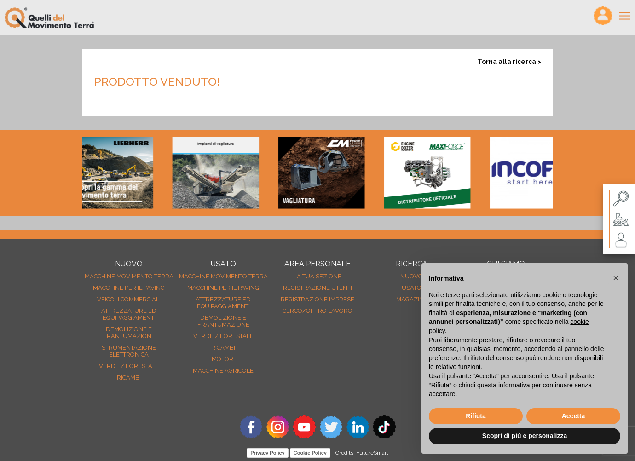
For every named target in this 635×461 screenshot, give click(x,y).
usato (411, 287)
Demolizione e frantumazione (129, 333)
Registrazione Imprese (317, 299)
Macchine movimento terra (129, 276)
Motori (223, 359)
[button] (615, 278)
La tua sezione (317, 276)
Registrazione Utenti (317, 287)
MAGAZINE (411, 299)
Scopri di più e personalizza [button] (524, 435)
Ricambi (129, 377)
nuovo (411, 276)
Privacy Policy (267, 452)
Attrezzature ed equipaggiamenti (128, 314)
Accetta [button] (573, 416)
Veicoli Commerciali (129, 299)
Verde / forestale (129, 366)
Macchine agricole (223, 370)
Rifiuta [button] (476, 416)
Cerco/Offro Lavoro (317, 310)
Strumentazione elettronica (129, 351)
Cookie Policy (310, 452)
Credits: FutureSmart (361, 452)
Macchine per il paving (129, 287)
